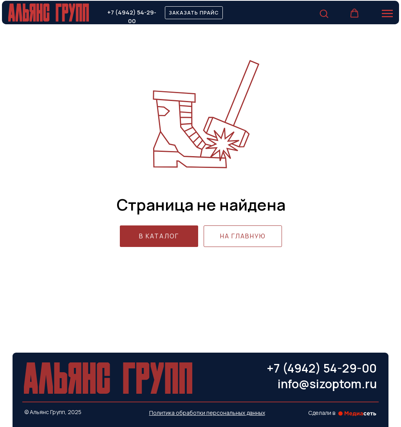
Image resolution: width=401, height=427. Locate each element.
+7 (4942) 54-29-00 (131, 16)
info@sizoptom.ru (327, 384)
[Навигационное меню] (387, 14)
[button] (193, 12)
